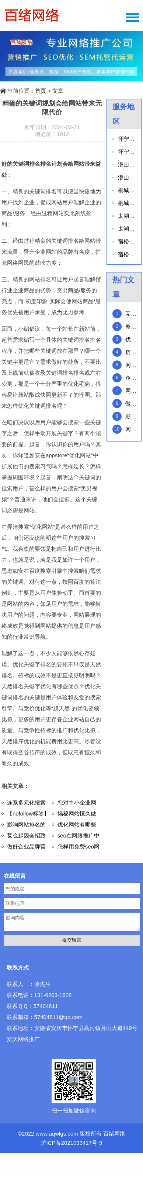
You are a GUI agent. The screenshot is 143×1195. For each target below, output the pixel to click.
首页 (40, 91)
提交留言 (71, 940)
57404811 (46, 1006)
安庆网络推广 (23, 1039)
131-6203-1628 (53, 995)
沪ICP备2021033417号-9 (71, 1143)
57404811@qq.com (58, 1017)
